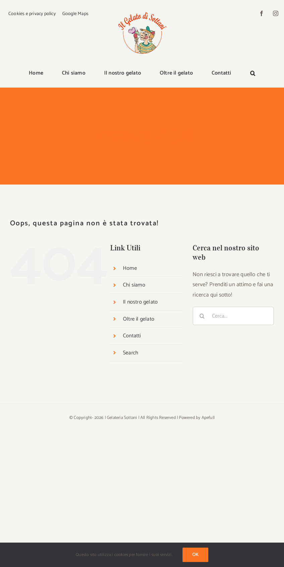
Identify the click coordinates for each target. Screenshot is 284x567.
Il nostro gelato (140, 302)
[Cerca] (202, 316)
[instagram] (275, 13)
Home (130, 268)
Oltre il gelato (138, 319)
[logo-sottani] (142, 10)
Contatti (132, 335)
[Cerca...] (233, 316)
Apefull (208, 417)
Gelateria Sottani (122, 417)
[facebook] (261, 13)
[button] (253, 74)
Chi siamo (134, 285)
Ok (195, 555)
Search (130, 352)
